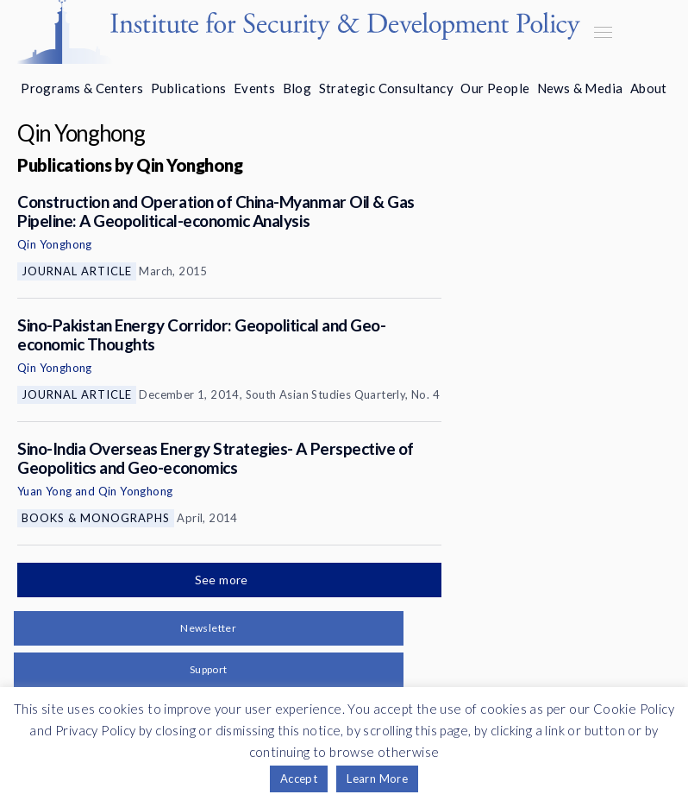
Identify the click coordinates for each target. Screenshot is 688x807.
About (648, 88)
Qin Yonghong (54, 244)
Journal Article (77, 271)
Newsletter (208, 627)
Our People (494, 88)
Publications (189, 88)
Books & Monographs (96, 518)
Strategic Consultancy (386, 88)
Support (209, 669)
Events (254, 88)
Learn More (377, 778)
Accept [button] (298, 778)
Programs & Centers (82, 88)
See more (223, 579)
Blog (297, 88)
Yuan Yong (44, 491)
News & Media (580, 88)
